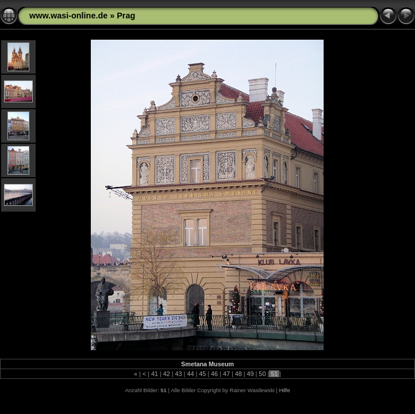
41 (154, 373)
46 (214, 373)
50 (262, 373)
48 (238, 373)
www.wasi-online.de (68, 15)
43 (179, 373)
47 (226, 373)
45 (202, 373)
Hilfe (284, 390)
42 (167, 373)
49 (250, 373)
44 (190, 373)
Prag (126, 15)
